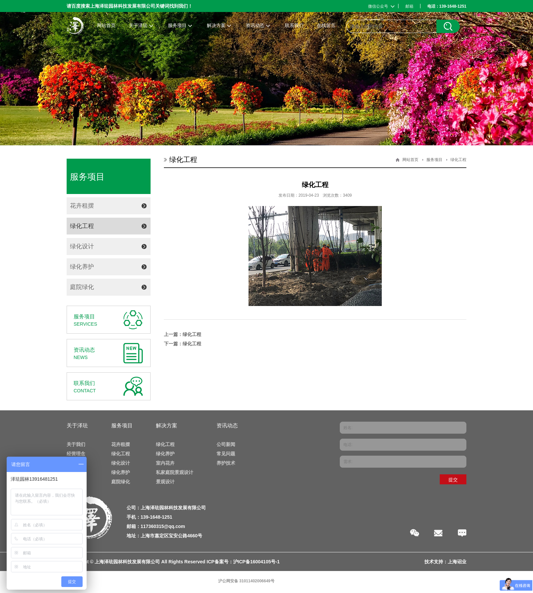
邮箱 (409, 6)
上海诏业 (457, 561)
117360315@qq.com (163, 526)
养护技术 (226, 463)
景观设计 (165, 481)
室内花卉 (165, 463)
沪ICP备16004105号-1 (256, 561)
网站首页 (410, 159)
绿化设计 (82, 246)
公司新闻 (226, 444)
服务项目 (434, 159)
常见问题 (226, 453)
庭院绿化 (82, 287)
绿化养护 (82, 266)
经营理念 (76, 453)
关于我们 (76, 444)
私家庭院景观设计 (174, 472)
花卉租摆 (82, 205)
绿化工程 (82, 226)
